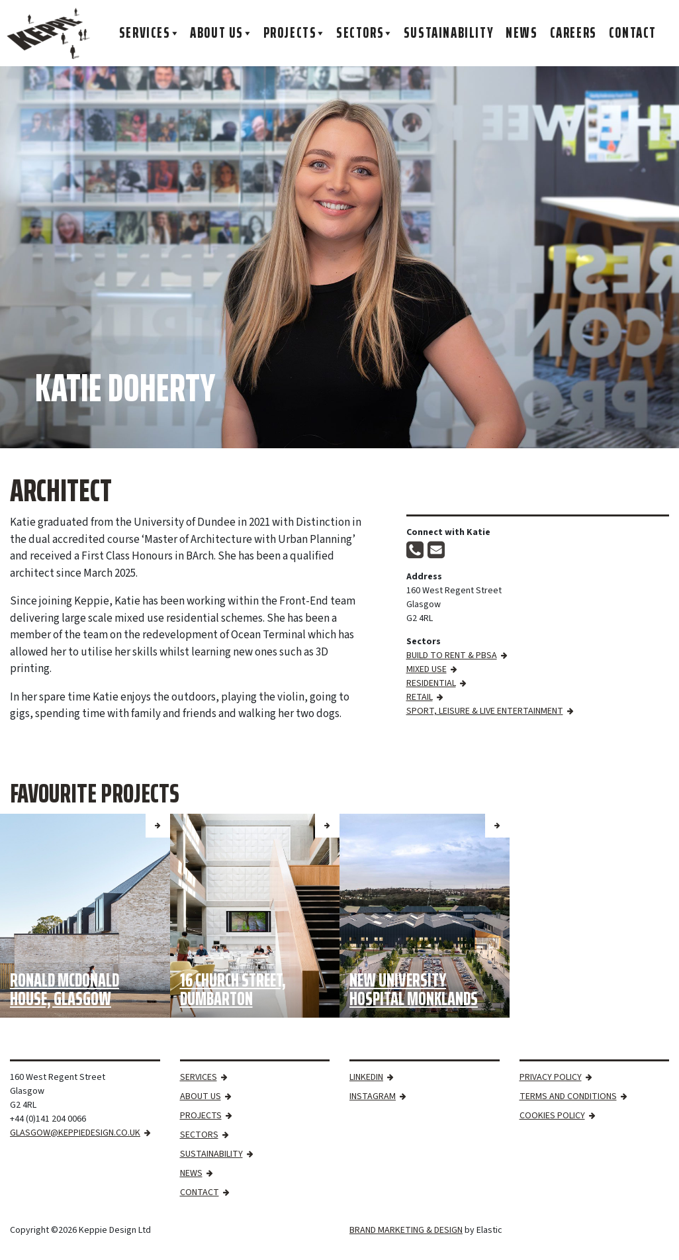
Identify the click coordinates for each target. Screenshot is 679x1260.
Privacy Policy (551, 1077)
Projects (295, 33)
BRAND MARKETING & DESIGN (406, 1230)
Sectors (365, 33)
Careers (573, 32)
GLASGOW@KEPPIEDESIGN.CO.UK (75, 1132)
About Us (221, 33)
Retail (419, 697)
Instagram (372, 1096)
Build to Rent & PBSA (451, 655)
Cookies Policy (552, 1115)
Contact (632, 32)
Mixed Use (426, 669)
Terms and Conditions (568, 1096)
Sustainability (449, 32)
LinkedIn (366, 1077)
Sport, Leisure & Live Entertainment (484, 711)
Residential (431, 683)
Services (150, 33)
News (521, 32)
